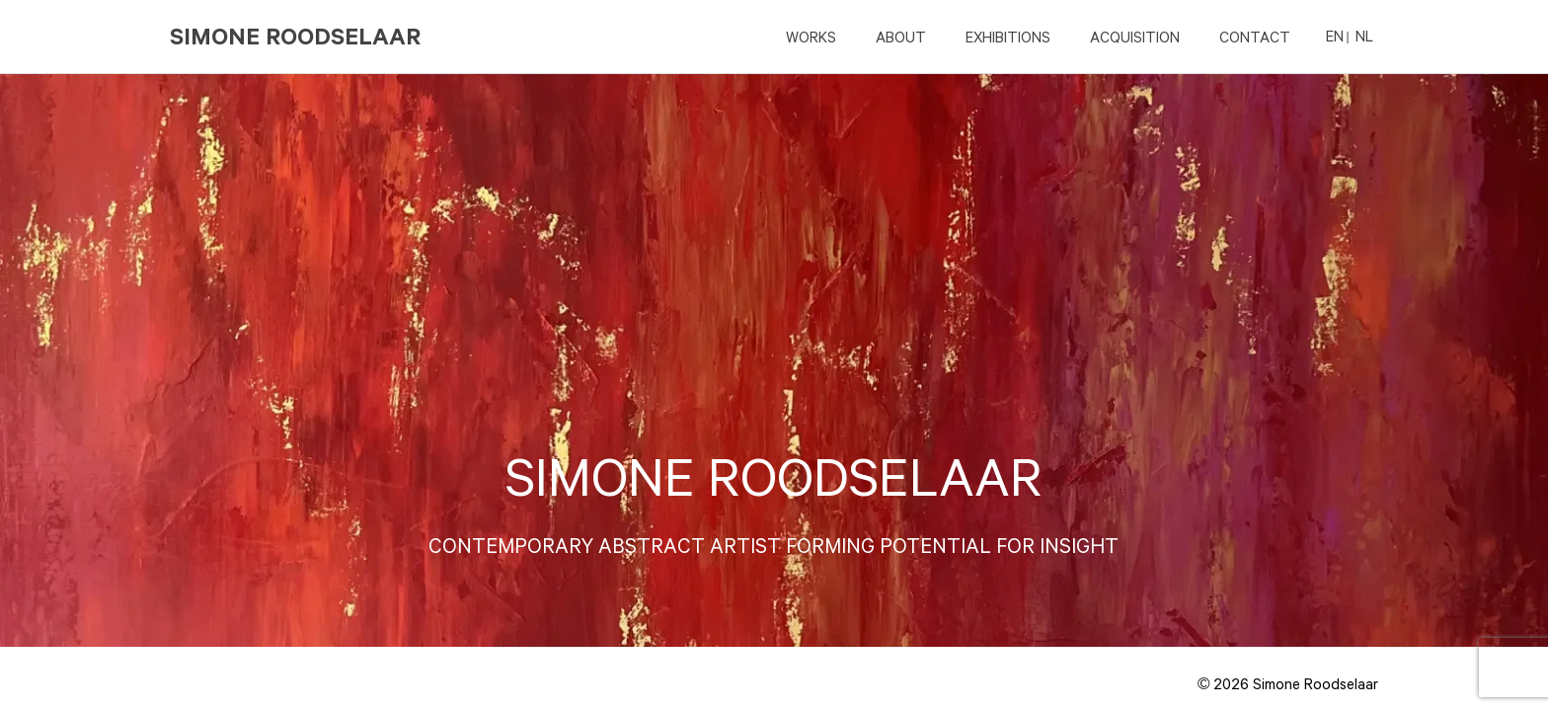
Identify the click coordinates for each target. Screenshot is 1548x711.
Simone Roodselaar (296, 36)
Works (811, 36)
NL (1364, 35)
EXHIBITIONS (1008, 36)
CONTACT (1254, 36)
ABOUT (901, 36)
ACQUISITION (1135, 36)
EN (1335, 35)
